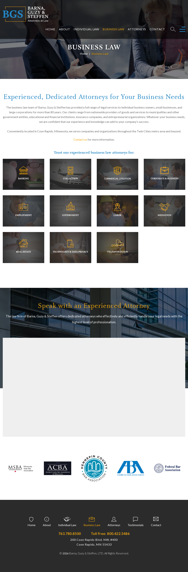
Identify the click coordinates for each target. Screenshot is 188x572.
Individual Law (86, 29)
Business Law (113, 29)
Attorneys (137, 29)
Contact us (80, 139)
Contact (157, 29)
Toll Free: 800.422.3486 (110, 533)
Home (50, 29)
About (64, 29)
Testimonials (136, 525)
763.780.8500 (69, 533)
